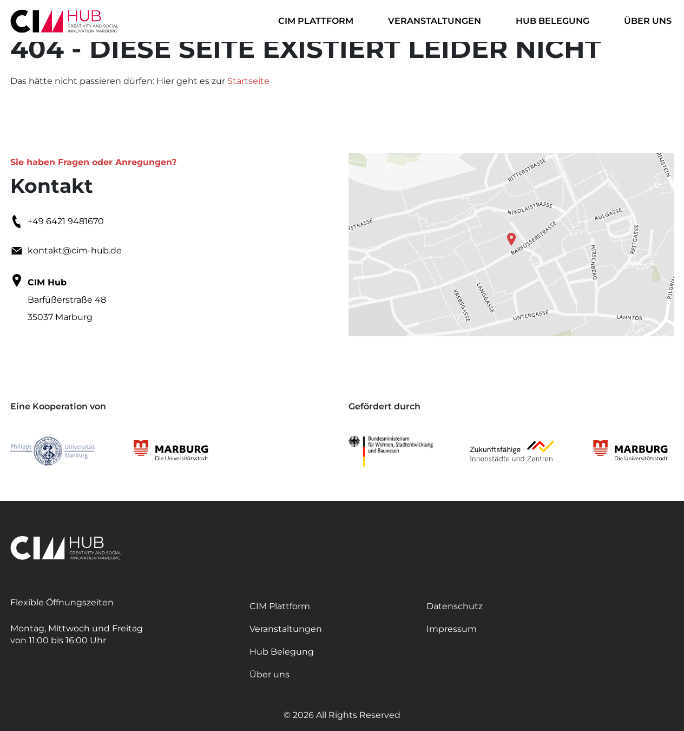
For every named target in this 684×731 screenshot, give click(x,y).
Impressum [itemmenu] (451, 629)
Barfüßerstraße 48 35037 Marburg (58, 298)
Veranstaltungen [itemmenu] (434, 21)
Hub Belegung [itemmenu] (552, 21)
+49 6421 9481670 (57, 221)
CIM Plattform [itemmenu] (315, 21)
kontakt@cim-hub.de (66, 250)
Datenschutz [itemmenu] (454, 606)
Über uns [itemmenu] (648, 21)
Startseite (248, 81)
